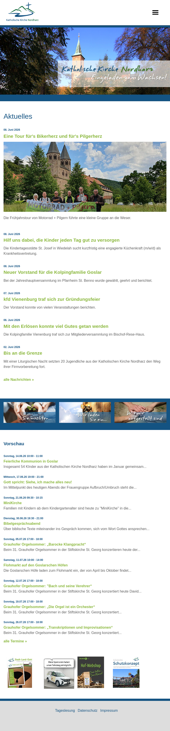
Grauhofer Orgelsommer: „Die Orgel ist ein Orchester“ (49, 607)
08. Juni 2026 (12, 129)
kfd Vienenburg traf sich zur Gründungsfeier (52, 299)
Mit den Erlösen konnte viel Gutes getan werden (56, 326)
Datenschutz (87, 710)
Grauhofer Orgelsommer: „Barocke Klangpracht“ (45, 544)
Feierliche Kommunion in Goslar (31, 461)
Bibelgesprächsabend (22, 523)
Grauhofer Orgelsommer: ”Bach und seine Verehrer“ (48, 586)
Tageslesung (65, 710)
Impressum (109, 710)
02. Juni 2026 (12, 347)
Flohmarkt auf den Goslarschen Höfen (36, 565)
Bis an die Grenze (23, 353)
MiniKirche (13, 503)
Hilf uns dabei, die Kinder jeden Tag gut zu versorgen (62, 240)
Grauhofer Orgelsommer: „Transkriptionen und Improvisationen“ (58, 627)
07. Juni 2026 (12, 293)
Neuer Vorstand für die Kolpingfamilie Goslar (53, 272)
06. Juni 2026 (12, 320)
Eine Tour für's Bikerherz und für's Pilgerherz (53, 136)
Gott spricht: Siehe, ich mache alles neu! (38, 482)
